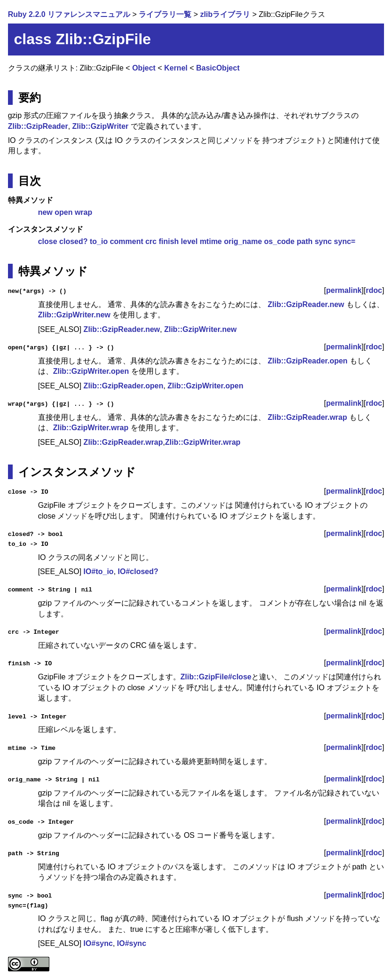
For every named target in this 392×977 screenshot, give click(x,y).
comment (126, 241)
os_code (279, 241)
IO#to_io (99, 571)
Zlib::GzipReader (38, 126)
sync (322, 241)
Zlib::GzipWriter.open (91, 371)
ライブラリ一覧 (165, 14)
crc (151, 241)
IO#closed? (138, 571)
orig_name (243, 241)
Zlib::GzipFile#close (215, 676)
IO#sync (98, 943)
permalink (344, 290)
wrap (83, 212)
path (305, 241)
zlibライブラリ (225, 14)
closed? (73, 241)
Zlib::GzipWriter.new (74, 315)
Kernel (176, 68)
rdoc (374, 290)
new (45, 212)
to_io (99, 241)
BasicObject (217, 68)
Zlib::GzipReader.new (306, 304)
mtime (211, 241)
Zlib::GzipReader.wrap (307, 417)
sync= (344, 241)
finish (169, 241)
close (47, 241)
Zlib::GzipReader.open (308, 361)
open (63, 212)
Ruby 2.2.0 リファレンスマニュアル (69, 14)
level (189, 241)
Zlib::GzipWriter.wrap (91, 428)
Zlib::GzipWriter (100, 126)
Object (144, 68)
